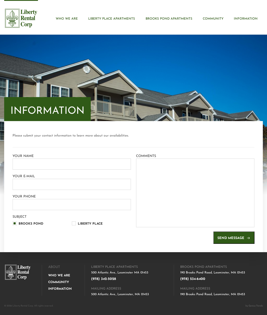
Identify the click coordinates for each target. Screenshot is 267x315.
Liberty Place (90, 223)
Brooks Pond (31, 223)
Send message (234, 237)
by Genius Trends (254, 305)
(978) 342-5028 (103, 278)
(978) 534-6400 (192, 278)
